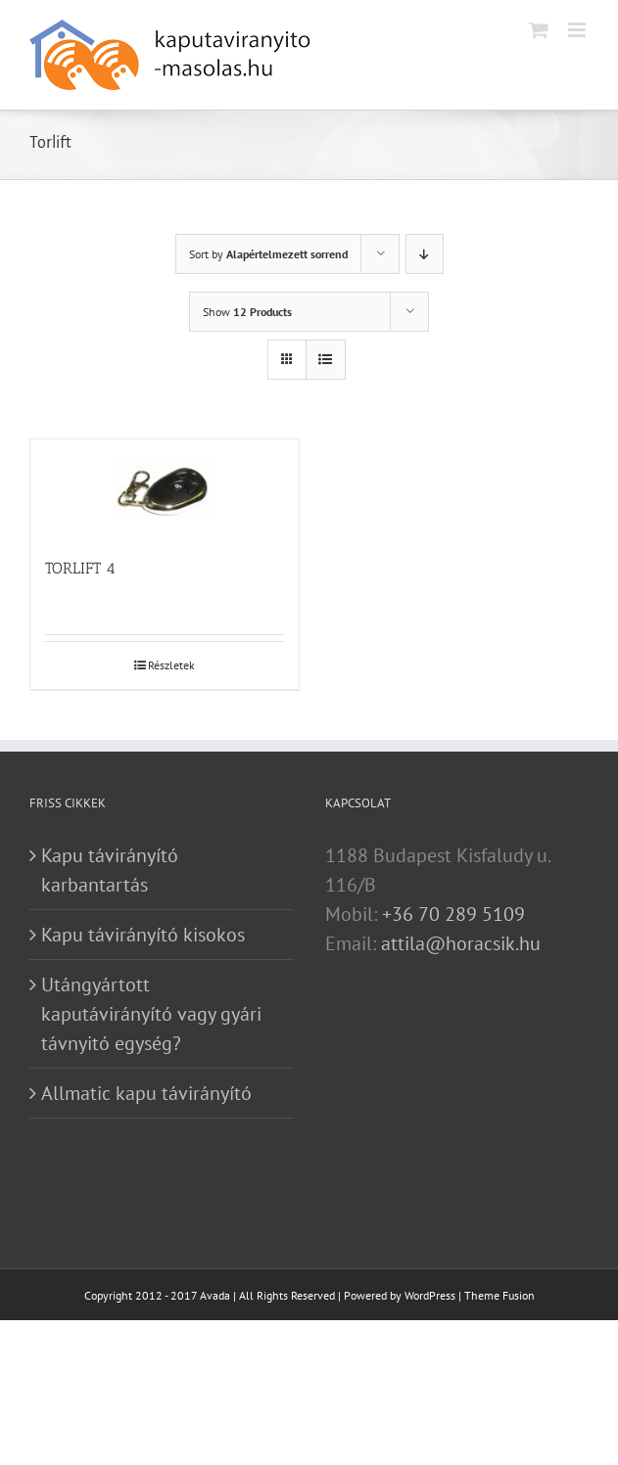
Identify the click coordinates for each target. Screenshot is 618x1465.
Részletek (171, 665)
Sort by (268, 254)
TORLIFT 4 (80, 568)
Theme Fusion (499, 1295)
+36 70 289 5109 (453, 914)
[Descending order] (424, 254)
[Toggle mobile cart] (538, 30)
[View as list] (326, 360)
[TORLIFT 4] (164, 488)
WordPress (429, 1295)
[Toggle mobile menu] (578, 30)
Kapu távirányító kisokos (143, 934)
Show (247, 311)
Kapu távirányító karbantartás (109, 870)
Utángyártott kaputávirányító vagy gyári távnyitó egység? (151, 1014)
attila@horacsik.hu (461, 943)
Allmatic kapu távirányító (146, 1093)
